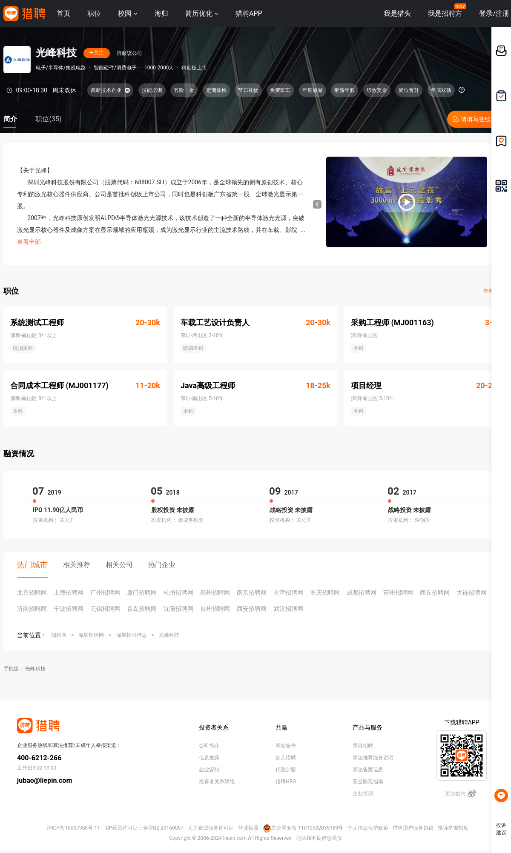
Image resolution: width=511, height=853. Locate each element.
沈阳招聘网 (178, 608)
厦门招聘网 (142, 592)
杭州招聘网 (178, 592)
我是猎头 (397, 13)
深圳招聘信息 (131, 635)
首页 (63, 13)
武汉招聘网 (288, 608)
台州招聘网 (215, 608)
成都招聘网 (361, 592)
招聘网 (58, 635)
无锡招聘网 (105, 608)
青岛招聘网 (142, 608)
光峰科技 (169, 635)
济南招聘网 (32, 608)
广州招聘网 (105, 592)
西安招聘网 (252, 608)
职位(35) (48, 119)
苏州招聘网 (398, 592)
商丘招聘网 (435, 592)
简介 (10, 119)
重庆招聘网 (325, 592)
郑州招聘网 (215, 592)
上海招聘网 (68, 592)
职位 (94, 13)
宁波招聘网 (68, 608)
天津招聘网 (288, 592)
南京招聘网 (252, 592)
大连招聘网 (471, 592)
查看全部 (29, 241)
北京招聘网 (32, 592)
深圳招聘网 (91, 635)
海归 (161, 13)
